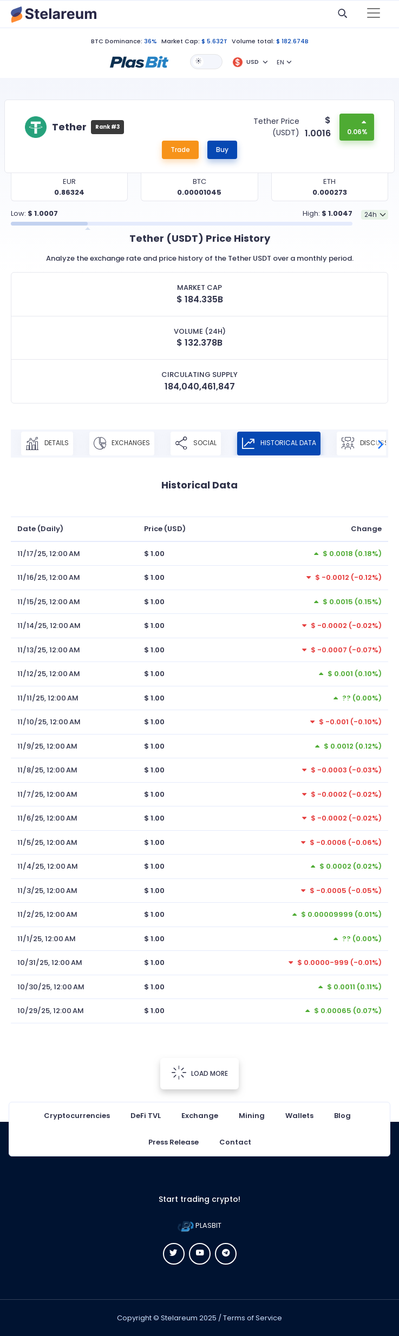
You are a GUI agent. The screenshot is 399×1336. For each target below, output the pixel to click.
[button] (139, 61)
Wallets (299, 1115)
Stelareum (179, 1318)
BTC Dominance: (116, 41)
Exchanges (122, 443)
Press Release (173, 1142)
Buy (222, 149)
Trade (180, 149)
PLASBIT (199, 1225)
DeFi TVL (145, 1115)
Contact (235, 1142)
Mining (252, 1115)
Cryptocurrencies (77, 1115)
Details (47, 443)
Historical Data (278, 443)
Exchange (199, 1115)
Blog (342, 1115)
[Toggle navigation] (373, 14)
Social (196, 443)
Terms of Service (252, 1318)
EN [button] (280, 62)
